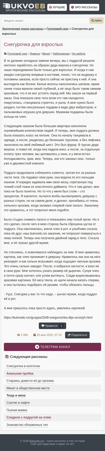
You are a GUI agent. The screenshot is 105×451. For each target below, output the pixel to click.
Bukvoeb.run (36, 440)
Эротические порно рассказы (23, 28)
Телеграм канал (52, 347)
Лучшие (57, 7)
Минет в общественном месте (28, 388)
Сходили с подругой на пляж (29, 417)
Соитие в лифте (18, 402)
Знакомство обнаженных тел (27, 425)
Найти (96, 20)
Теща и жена (16, 395)
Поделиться (77, 334)
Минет (46, 53)
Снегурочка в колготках (23, 366)
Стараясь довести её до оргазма (30, 381)
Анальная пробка (20, 373)
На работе (78, 53)
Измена (35, 53)
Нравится (52, 325)
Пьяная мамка (17, 410)
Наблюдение (61, 53)
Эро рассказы (84, 7)
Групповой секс (57, 28)
